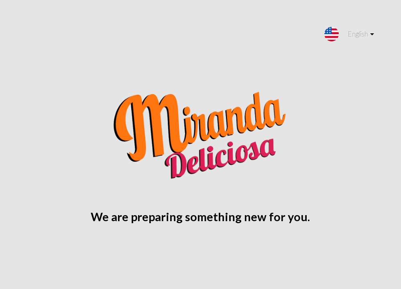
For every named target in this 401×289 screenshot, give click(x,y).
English (354, 35)
